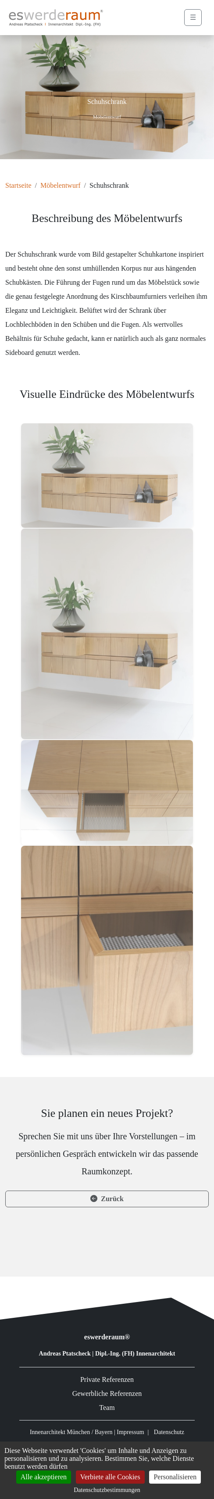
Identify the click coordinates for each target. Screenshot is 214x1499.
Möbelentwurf (60, 185)
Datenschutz (169, 1432)
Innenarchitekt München (60, 1432)
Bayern (103, 1432)
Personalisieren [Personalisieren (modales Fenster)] (174, 1477)
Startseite (18, 185)
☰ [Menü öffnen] (193, 17)
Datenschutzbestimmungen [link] (107, 1490)
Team (106, 1407)
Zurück (107, 1199)
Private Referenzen (107, 1379)
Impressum (130, 1432)
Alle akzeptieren (44, 1477)
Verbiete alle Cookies (110, 1477)
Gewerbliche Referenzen (107, 1393)
